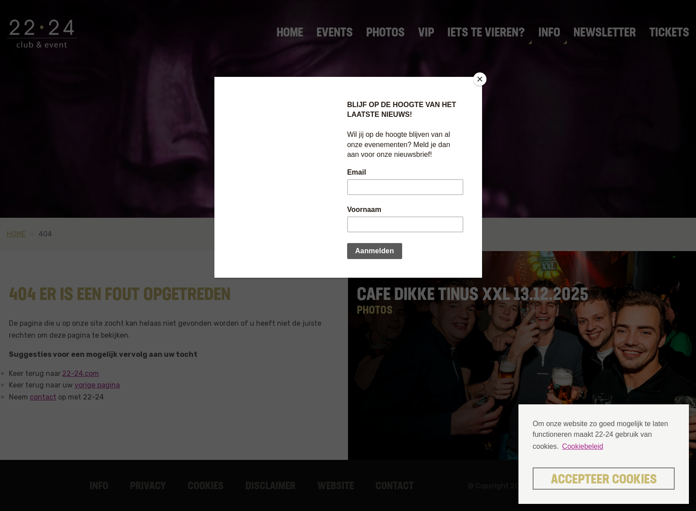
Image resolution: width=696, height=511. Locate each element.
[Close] (479, 79)
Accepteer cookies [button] (604, 480)
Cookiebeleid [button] (582, 446)
